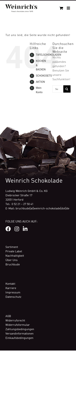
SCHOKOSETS (44, 75)
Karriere (10, 288)
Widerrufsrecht (15, 320)
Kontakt (10, 283)
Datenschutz (13, 297)
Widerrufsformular (17, 325)
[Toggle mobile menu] (69, 8)
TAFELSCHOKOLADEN (48, 54)
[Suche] (67, 89)
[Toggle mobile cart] (61, 8)
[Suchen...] (57, 89)
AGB (8, 316)
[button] (6, 391)
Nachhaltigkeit (14, 255)
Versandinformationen (19, 333)
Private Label (13, 251)
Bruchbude (12, 264)
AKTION (40, 81)
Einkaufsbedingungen (19, 338)
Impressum (12, 292)
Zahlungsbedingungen (19, 329)
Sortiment (11, 247)
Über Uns (11, 260)
